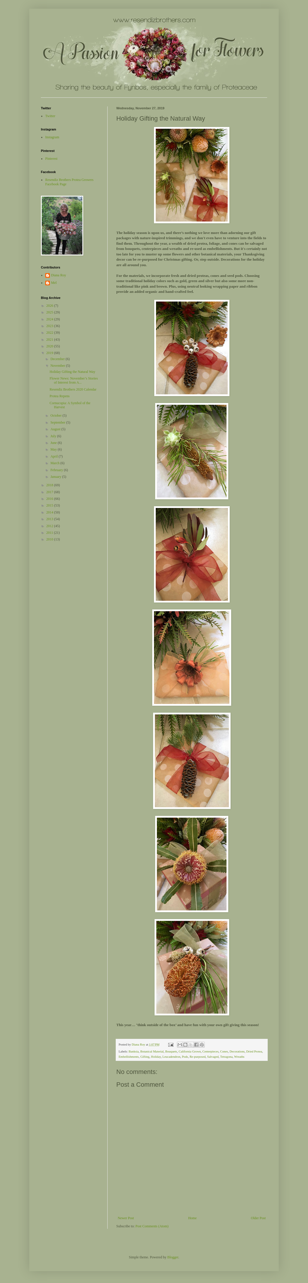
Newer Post (126, 1218)
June (54, 443)
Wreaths (239, 1056)
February (57, 470)
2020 (50, 346)
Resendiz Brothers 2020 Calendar (73, 389)
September (58, 422)
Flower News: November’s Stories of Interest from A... (74, 380)
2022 (50, 333)
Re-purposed (198, 1056)
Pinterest (51, 159)
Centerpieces (210, 1051)
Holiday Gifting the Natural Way (72, 372)
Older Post (258, 1218)
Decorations (236, 1051)
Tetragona (226, 1056)
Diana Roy (58, 275)
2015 (50, 505)
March (55, 463)
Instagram (52, 137)
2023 (50, 326)
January (56, 477)
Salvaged (213, 1056)
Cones (224, 1051)
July (53, 436)
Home (192, 1218)
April (54, 456)
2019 (50, 353)
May (54, 449)
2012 (50, 526)
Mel (54, 283)
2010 (50, 539)
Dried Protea (254, 1051)
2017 (50, 492)
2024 (50, 319)
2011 (50, 533)
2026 (50, 306)
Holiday (156, 1056)
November (58, 366)
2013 (50, 519)
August (55, 429)
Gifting (144, 1056)
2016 (50, 499)
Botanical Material (152, 1051)
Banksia (133, 1051)
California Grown (190, 1051)
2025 (50, 312)
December (58, 359)
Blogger (172, 1257)
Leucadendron (171, 1056)
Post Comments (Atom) (152, 1226)
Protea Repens (60, 396)
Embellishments (129, 1056)
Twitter (50, 116)
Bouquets (171, 1051)
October (56, 415)
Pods (185, 1056)
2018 (50, 485)
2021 (50, 339)
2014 (50, 512)
